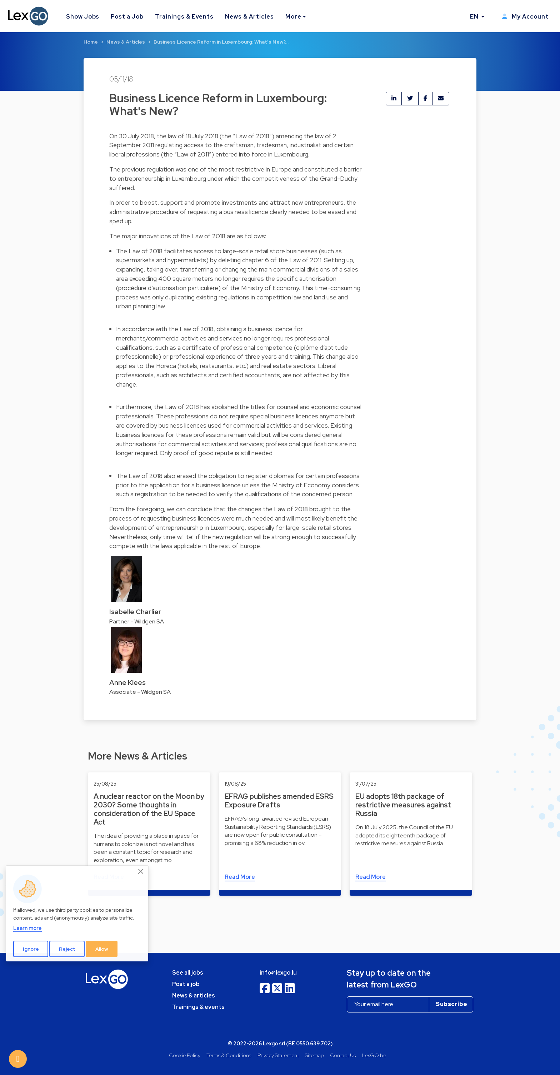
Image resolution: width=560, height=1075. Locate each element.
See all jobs (187, 972)
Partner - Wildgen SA (136, 621)
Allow (101, 949)
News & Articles (249, 16)
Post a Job (127, 16)
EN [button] (475, 16)
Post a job (185, 984)
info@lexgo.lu (278, 972)
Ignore (31, 949)
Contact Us (343, 1055)
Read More (240, 877)
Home (91, 42)
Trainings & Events (184, 16)
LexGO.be (374, 1055)
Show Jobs (83, 16)
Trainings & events (198, 1007)
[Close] (141, 872)
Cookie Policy (184, 1055)
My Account (525, 16)
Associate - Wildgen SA (140, 692)
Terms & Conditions (228, 1055)
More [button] (293, 16)
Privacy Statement (278, 1055)
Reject (67, 949)
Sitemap (314, 1055)
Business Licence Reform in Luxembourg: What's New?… (221, 42)
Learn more (27, 928)
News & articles (193, 995)
